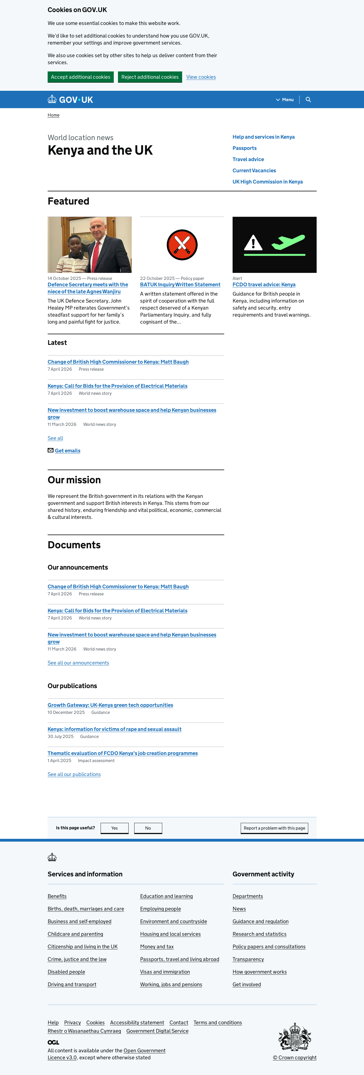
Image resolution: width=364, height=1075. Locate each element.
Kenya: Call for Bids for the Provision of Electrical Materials (117, 386)
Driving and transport (72, 984)
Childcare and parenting (75, 934)
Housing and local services (170, 934)
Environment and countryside (173, 921)
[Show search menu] (308, 99)
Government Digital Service (157, 1031)
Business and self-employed (80, 921)
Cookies (95, 1022)
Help (53, 1022)
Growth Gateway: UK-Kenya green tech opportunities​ (110, 705)
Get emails (64, 450)
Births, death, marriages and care (86, 908)
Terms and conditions (218, 1022)
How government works (260, 972)
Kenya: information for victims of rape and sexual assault (115, 729)
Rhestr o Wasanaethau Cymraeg (84, 1031)
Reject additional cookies (150, 77)
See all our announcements (78, 663)
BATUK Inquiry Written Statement (180, 284)
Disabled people (66, 972)
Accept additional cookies (80, 77)
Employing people (160, 908)
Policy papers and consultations (269, 946)
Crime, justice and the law (77, 959)
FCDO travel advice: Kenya (264, 284)
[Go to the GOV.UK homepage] (70, 99)
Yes (120, 828)
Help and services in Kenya (264, 137)
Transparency (248, 959)
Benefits (57, 896)
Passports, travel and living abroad (179, 959)
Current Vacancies (254, 170)
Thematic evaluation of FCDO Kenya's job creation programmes (123, 753)
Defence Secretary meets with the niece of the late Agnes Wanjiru (88, 288)
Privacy (72, 1022)
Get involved (247, 984)
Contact (179, 1022)
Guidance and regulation (261, 921)
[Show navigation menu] (285, 99)
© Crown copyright (295, 1057)
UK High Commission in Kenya (268, 181)
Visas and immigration (165, 972)
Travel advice (248, 159)
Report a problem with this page (274, 828)
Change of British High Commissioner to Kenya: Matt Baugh (118, 362)
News (239, 908)
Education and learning (166, 896)
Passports (245, 148)
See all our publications (74, 774)
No (153, 828)
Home (53, 115)
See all (55, 438)
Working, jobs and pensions (171, 984)
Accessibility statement (137, 1022)
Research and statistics (260, 934)
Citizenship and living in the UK (83, 946)
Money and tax (157, 946)
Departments (248, 896)
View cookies (201, 77)
